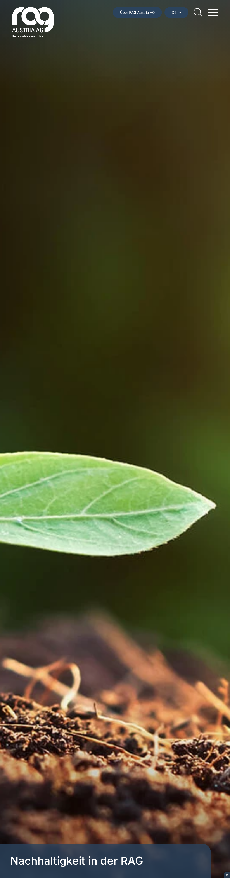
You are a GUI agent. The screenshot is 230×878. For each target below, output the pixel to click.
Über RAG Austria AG (137, 12)
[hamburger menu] (213, 12)
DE (176, 12)
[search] (198, 12)
